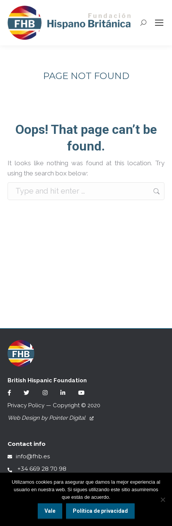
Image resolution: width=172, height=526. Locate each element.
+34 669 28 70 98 (37, 468)
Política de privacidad (100, 511)
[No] (162, 499)
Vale (50, 511)
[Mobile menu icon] (159, 22)
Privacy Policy (26, 405)
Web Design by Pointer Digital (51, 417)
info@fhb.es (29, 456)
